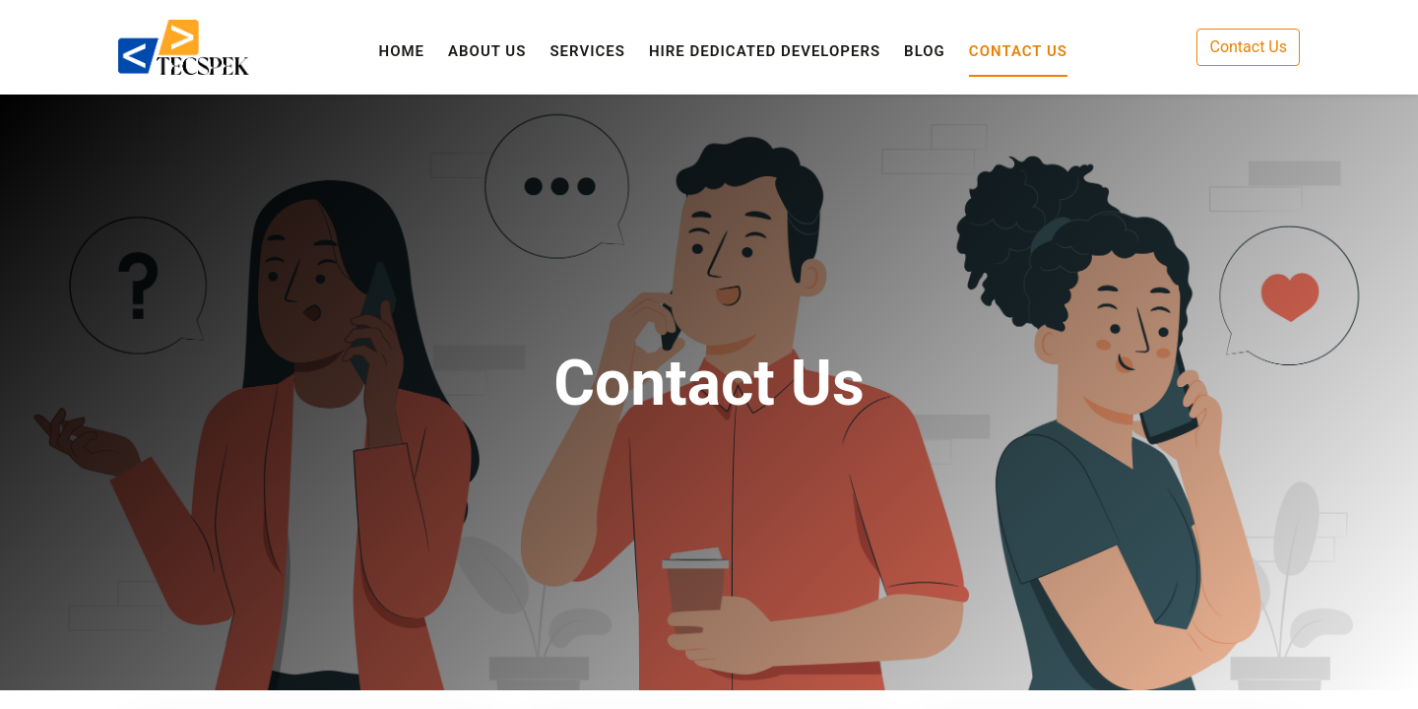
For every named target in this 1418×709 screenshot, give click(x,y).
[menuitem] (402, 51)
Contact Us (1248, 46)
